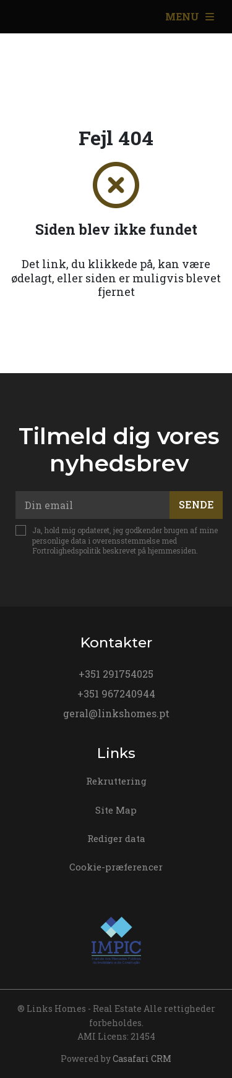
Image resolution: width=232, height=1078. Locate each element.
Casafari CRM (142, 1058)
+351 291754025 (116, 673)
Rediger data (116, 838)
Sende (196, 504)
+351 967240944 (116, 693)
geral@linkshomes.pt (116, 713)
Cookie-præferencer (116, 867)
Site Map (116, 810)
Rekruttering (116, 781)
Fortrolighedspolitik (66, 550)
